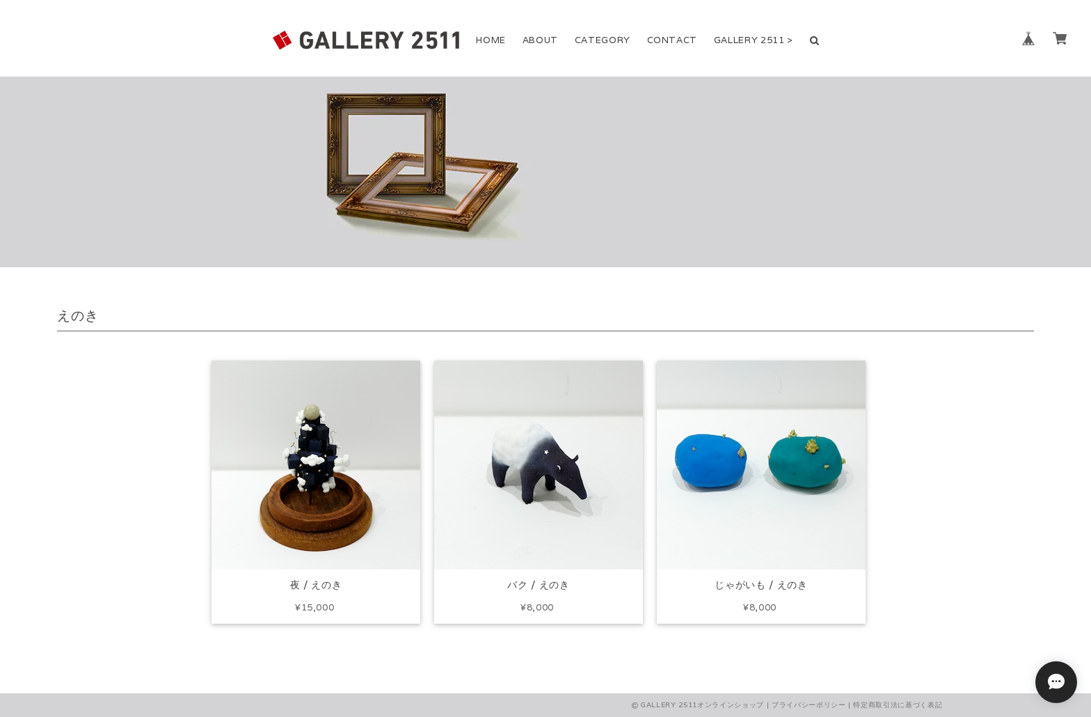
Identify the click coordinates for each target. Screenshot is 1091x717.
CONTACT (672, 40)
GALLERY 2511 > (753, 40)
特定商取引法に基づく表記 (897, 704)
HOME (491, 40)
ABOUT (540, 40)
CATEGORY (602, 40)
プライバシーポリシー (809, 704)
